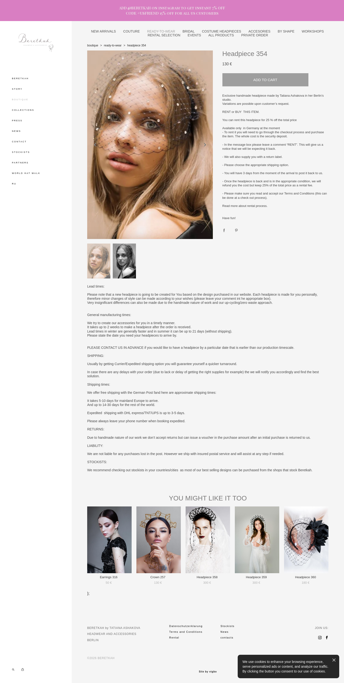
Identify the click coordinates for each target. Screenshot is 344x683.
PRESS (17, 120)
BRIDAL (189, 31)
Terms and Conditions (299, 193)
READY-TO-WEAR (161, 31)
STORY (17, 89)
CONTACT (19, 141)
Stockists (227, 626)
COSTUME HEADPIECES (221, 31)
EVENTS (194, 35)
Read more (230, 206)
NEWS (16, 131)
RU (14, 184)
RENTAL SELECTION (164, 35)
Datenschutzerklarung (186, 626)
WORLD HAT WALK (26, 173)
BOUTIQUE (20, 99)
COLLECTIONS (23, 110)
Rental (174, 637)
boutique (92, 45)
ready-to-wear (113, 45)
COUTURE (131, 31)
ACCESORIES (259, 31)
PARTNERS (20, 162)
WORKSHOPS (313, 31)
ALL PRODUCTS (221, 35)
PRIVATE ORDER (254, 35)
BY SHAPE (286, 31)
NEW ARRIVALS (103, 31)
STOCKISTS (21, 152)
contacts (226, 637)
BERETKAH (20, 78)
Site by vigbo (208, 672)
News (224, 631)
